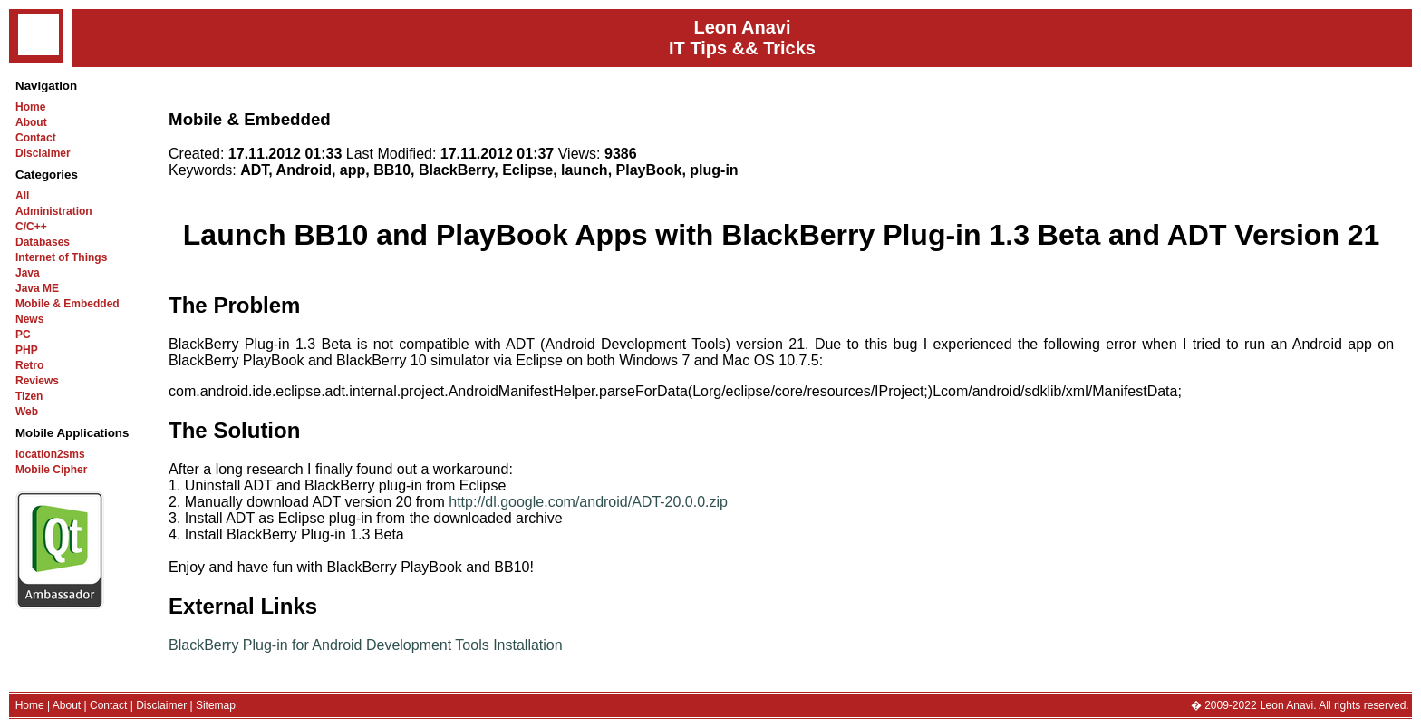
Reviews (37, 380)
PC (23, 334)
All (22, 195)
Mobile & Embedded (67, 303)
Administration (53, 211)
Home (30, 107)
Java (27, 273)
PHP (26, 350)
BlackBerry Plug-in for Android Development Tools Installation (366, 645)
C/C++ (31, 226)
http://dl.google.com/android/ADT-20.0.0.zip (588, 502)
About (31, 122)
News (29, 319)
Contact (35, 137)
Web (26, 411)
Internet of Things (61, 257)
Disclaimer (43, 153)
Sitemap (216, 705)
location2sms (50, 454)
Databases (42, 242)
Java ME (37, 288)
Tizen (29, 396)
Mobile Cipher (51, 469)
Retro (29, 365)
